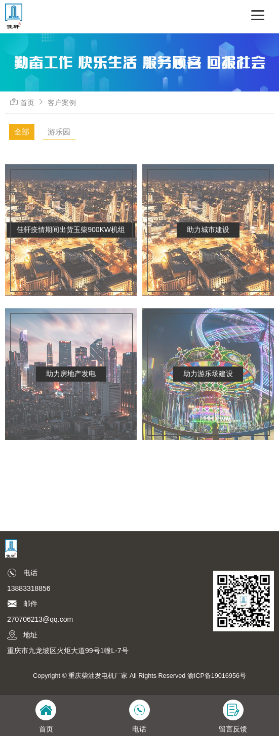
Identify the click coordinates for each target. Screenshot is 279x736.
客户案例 (62, 103)
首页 (27, 103)
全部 (21, 131)
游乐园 (59, 131)
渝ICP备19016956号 (216, 675)
